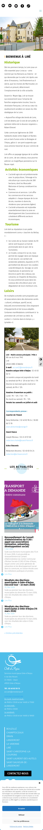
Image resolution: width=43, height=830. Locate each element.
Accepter (21, 809)
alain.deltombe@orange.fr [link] (17, 427)
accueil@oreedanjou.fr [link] (13, 692)
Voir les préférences (21, 821)
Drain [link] (9, 736)
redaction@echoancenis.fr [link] (17, 454)
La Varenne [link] (12, 743)
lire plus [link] (8, 574)
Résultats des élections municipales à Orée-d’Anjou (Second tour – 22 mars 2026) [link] (20, 582)
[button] (39, 783)
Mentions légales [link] (28, 826)
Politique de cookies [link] (16, 826)
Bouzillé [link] (11, 728)
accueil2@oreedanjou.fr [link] (23, 367)
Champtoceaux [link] (15, 732)
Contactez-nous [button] (17, 773)
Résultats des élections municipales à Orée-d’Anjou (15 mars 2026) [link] (21, 608)
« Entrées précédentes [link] (13, 633)
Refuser (22, 815)
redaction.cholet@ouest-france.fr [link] (19, 440)
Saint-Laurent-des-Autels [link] (21, 758)
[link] (3, 6)
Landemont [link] (13, 740)
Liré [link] (8, 747)
